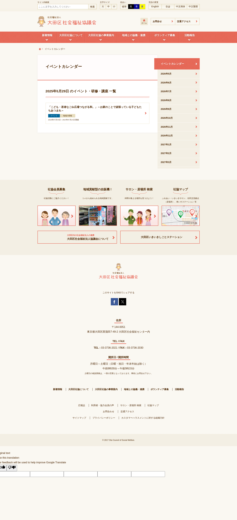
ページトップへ (222, 491)
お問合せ (157, 21)
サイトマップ (79, 417)
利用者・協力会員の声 (102, 405)
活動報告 (189, 35)
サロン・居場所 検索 (130, 405)
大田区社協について (71, 35)
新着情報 (47, 35)
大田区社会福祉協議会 (67, 21)
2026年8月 (166, 100)
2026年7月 (166, 91)
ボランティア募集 (164, 35)
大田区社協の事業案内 (101, 35)
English (155, 6)
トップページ (39, 48)
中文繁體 (193, 6)
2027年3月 (166, 162)
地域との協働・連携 (133, 35)
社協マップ (153, 405)
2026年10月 (167, 118)
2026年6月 (166, 82)
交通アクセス (184, 21)
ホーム (144, 23)
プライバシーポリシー (103, 417)
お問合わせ (108, 411)
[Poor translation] (12, 468)
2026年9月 (166, 109)
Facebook (114, 301)
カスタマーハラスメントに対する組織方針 (142, 417)
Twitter (122, 301)
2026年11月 (167, 127)
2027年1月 (166, 144)
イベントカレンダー (172, 63)
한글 (168, 6)
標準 (124, 6)
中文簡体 (180, 6)
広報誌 (81, 405)
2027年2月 (166, 153)
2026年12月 (167, 135)
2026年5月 (166, 73)
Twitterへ (222, 509)
